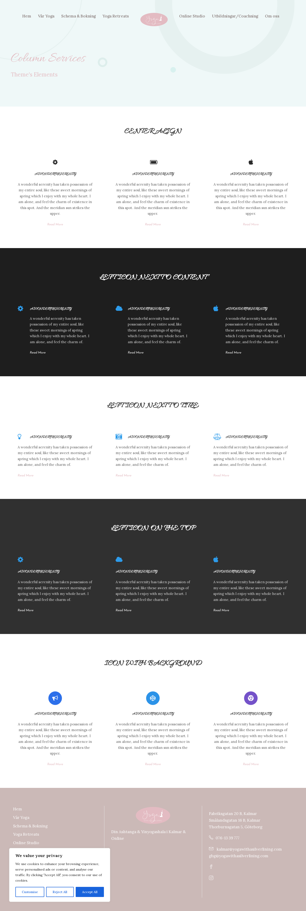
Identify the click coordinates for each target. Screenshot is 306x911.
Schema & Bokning (78, 16)
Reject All (60, 892)
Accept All (89, 892)
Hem (26, 16)
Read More (55, 224)
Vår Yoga (46, 16)
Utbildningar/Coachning (235, 16)
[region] (59, 875)
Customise (30, 892)
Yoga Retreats (116, 16)
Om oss (272, 16)
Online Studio (192, 16)
